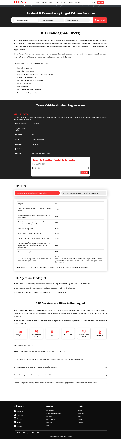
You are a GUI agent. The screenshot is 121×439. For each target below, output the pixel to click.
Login (93, 2)
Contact (77, 2)
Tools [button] (71, 2)
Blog (50, 2)
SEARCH (84, 172)
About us (44, 2)
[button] (29, 20)
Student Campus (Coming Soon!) (92, 6)
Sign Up (100, 2)
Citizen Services (29, 6)
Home (37, 2)
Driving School (60, 6)
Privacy (25, 433)
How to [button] (63, 2)
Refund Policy (35, 433)
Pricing (56, 2)
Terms (18, 433)
